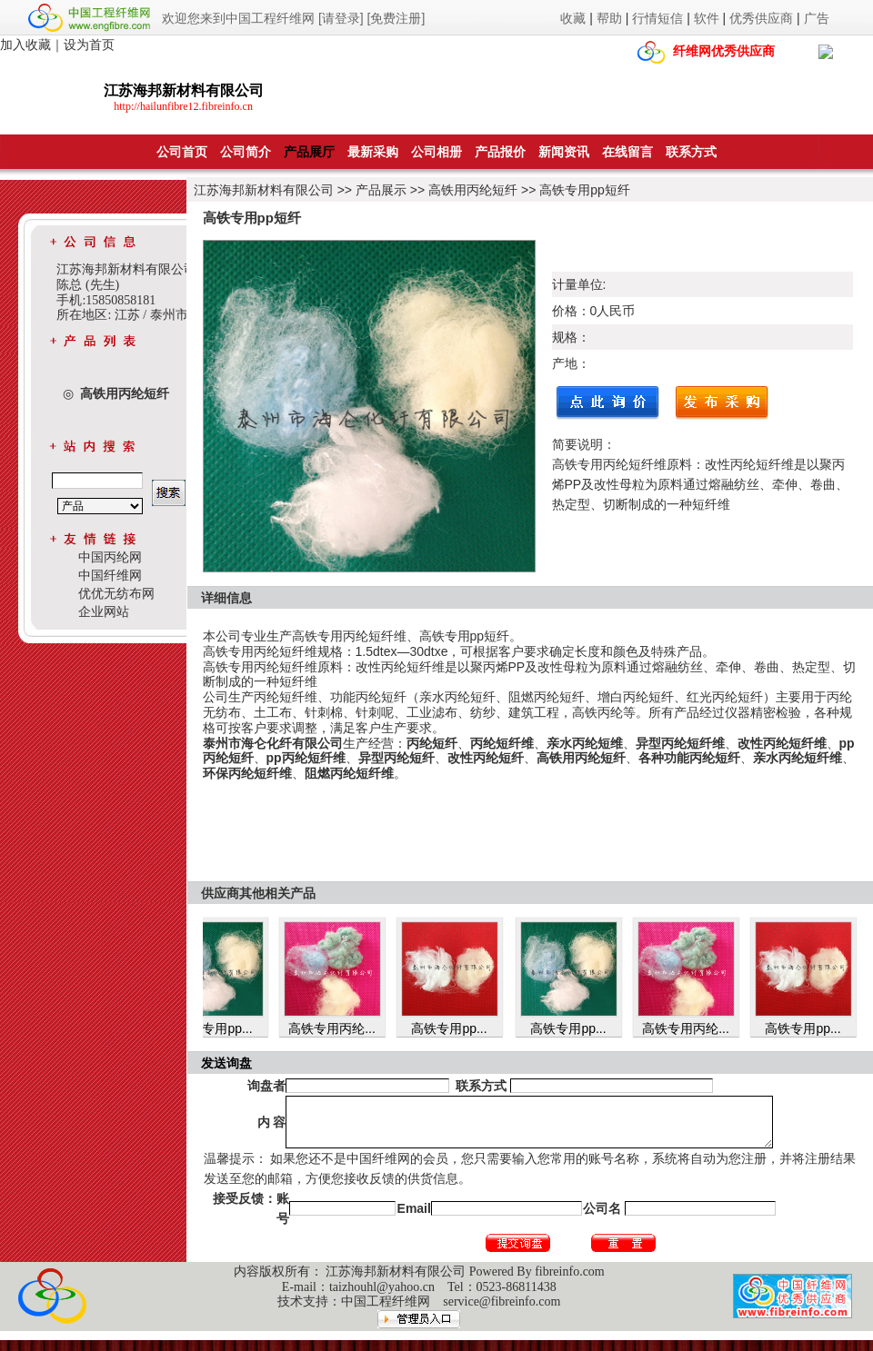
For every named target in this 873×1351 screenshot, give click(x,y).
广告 (816, 18)
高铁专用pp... (224, 1028)
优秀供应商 (761, 18)
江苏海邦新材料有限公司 (264, 190)
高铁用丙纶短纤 (472, 190)
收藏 (573, 18)
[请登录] (341, 18)
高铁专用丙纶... (342, 1028)
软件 (706, 18)
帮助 (609, 18)
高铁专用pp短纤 (584, 190)
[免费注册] (396, 18)
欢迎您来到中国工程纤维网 (238, 18)
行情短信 (657, 18)
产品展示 (381, 190)
